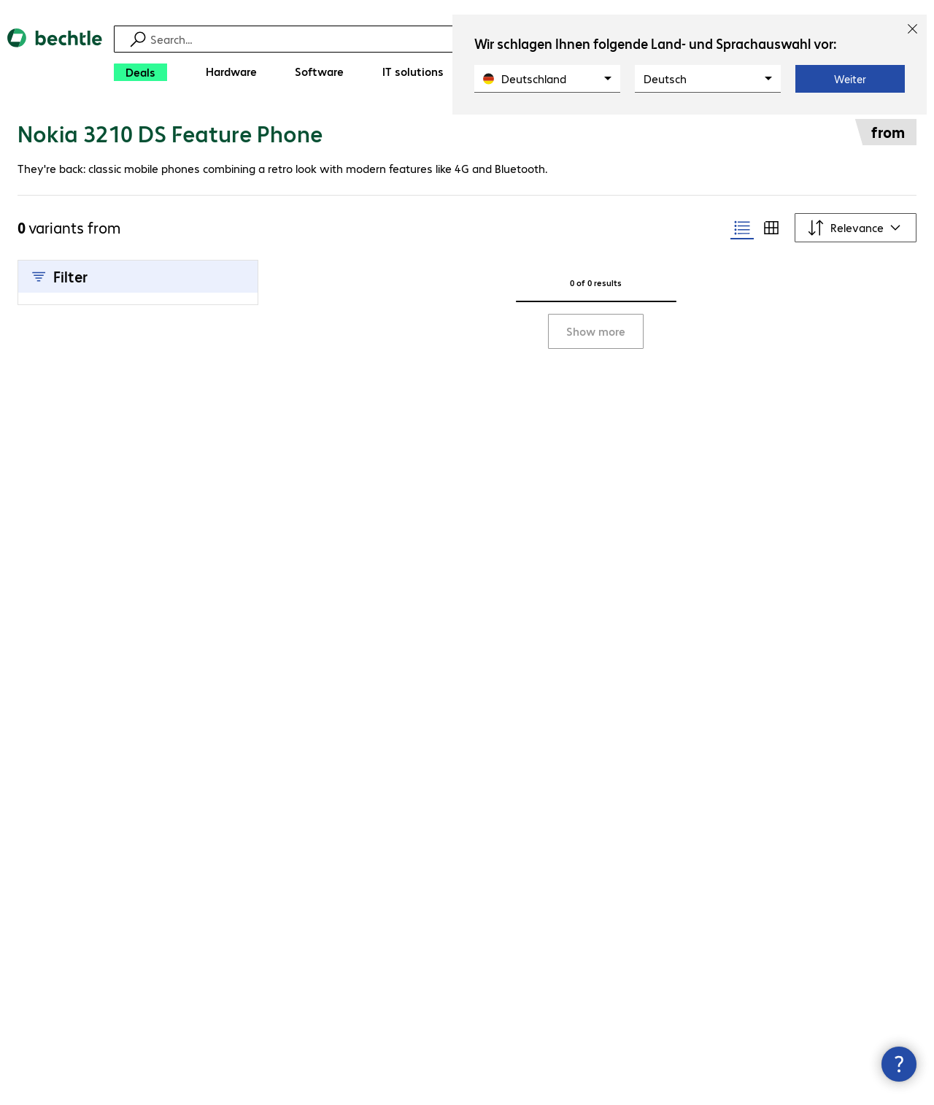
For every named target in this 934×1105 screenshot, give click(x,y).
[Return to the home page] (54, 58)
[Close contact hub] (898, 1064)
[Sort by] (855, 227)
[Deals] (140, 72)
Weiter (850, 79)
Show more (595, 331)
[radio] (742, 227)
